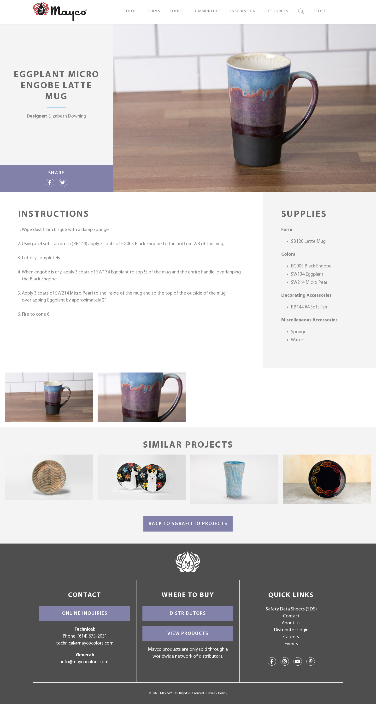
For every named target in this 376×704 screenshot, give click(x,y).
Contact (291, 616)
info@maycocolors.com (84, 662)
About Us (291, 623)
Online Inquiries (84, 613)
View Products (188, 633)
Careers (291, 637)
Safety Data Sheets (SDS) (291, 609)
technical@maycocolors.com (84, 643)
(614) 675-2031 (92, 636)
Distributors (188, 613)
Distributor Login (291, 630)
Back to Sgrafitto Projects (188, 523)
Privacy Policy (216, 693)
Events (291, 644)
